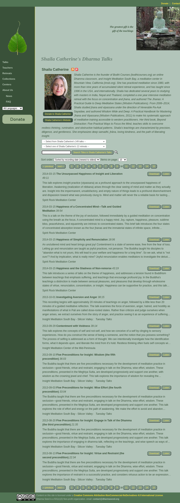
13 (140, 166)
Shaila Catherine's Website (58, 120)
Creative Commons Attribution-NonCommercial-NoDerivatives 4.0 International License (118, 495)
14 (147, 166)
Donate (164, 3)
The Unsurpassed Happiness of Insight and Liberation (89, 173)
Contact (176, 3)
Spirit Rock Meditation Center (59, 200)
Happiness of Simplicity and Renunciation (82, 239)
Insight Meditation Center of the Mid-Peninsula (68, 348)
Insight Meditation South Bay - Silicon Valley (67, 319)
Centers (6, 84)
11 (126, 166)
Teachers (7, 67)
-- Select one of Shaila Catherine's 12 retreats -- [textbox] (66, 146)
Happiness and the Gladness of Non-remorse (84, 268)
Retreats (7, 73)
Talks (5, 62)
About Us (7, 90)
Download (154, 174)
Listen (166, 174)
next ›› (61, 166)
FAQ (8, 101)
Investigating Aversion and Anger (77, 297)
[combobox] (74, 141)
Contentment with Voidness (73, 325)
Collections (8, 79)
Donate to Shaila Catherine (58, 114)
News (9, 96)
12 (133, 166)
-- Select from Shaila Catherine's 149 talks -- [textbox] (65, 141)
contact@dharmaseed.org (106, 499)
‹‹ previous (48, 166)
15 (154, 166)
